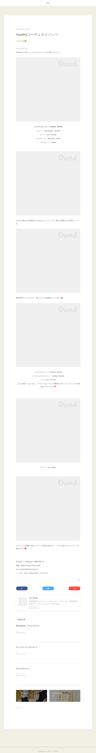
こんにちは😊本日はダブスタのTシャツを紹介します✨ (34, 673)
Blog (48, 3)
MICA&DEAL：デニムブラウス (27, 626)
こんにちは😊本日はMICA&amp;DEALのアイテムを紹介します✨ (37, 630)
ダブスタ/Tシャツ (22, 669)
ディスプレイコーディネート (27, 647)
